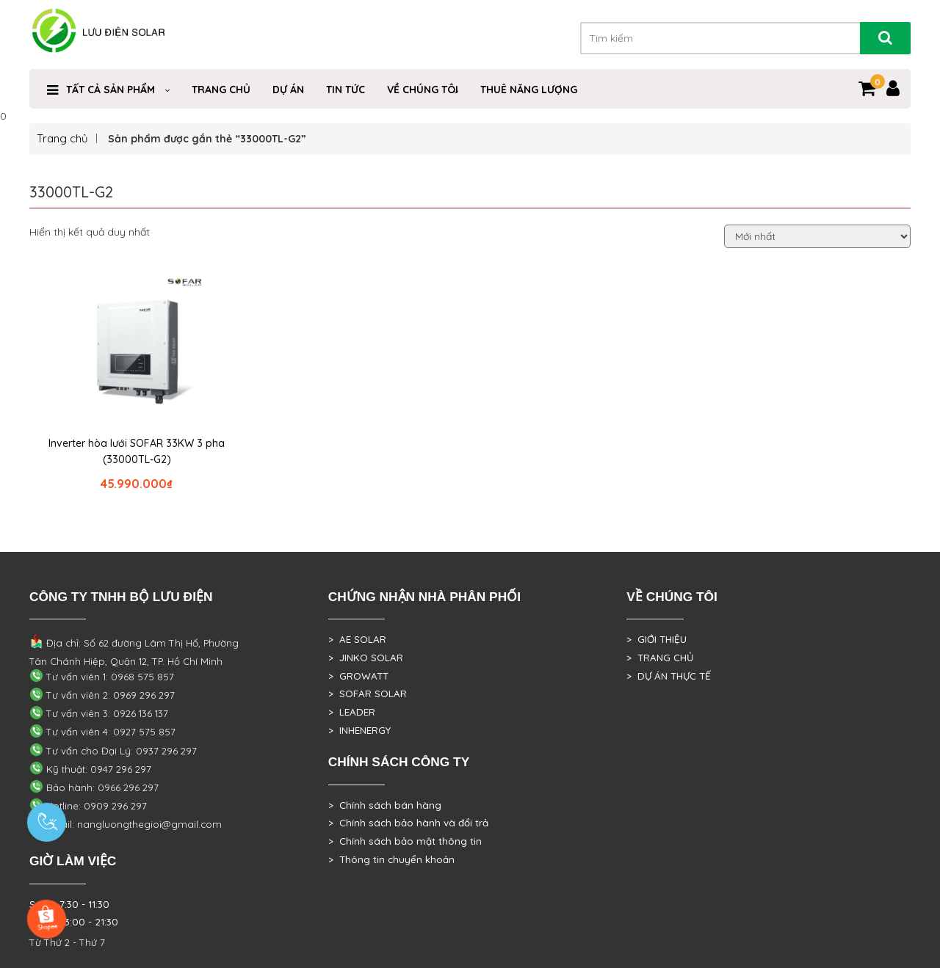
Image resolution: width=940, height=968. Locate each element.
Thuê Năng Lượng (528, 89)
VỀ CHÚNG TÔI (422, 89)
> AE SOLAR (357, 639)
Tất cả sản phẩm (110, 89)
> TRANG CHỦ (659, 657)
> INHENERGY (359, 730)
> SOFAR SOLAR (367, 693)
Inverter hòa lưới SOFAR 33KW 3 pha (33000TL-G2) (136, 451)
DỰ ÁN (288, 89)
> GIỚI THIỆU (656, 639)
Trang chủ (62, 138)
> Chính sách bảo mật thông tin (405, 841)
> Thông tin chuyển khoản (391, 859)
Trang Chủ (221, 89)
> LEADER (351, 712)
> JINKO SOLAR (365, 657)
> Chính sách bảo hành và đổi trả (408, 823)
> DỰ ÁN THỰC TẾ (668, 676)
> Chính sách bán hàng (384, 805)
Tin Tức (345, 89)
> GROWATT (358, 676)
